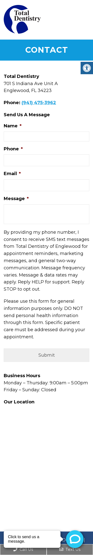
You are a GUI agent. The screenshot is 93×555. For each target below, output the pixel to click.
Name (13, 126)
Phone (13, 149)
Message (16, 198)
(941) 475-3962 (39, 102)
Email (12, 173)
